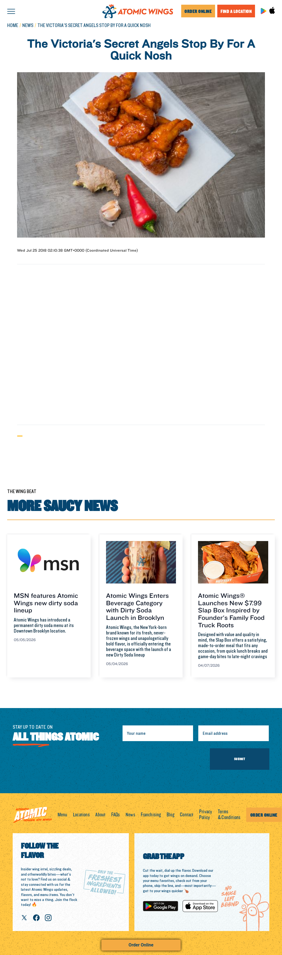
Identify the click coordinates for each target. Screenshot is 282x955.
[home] (137, 11)
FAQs (115, 815)
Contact (186, 815)
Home (12, 25)
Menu (62, 815)
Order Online (141, 945)
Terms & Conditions (229, 815)
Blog (170, 815)
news (27, 25)
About (100, 815)
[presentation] (164, 759)
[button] (11, 11)
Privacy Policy (205, 815)
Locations (81, 815)
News (130, 815)
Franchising (151, 815)
